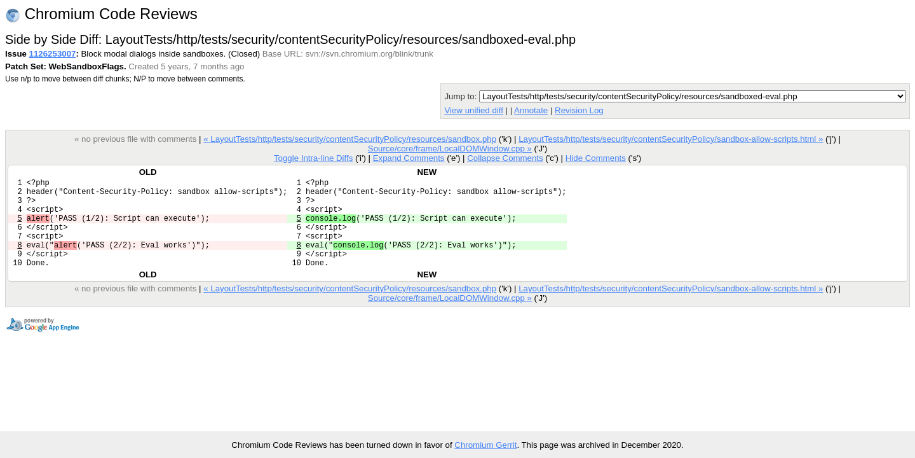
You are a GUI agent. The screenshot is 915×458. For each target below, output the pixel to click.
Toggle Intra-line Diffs (313, 158)
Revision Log (579, 110)
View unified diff (473, 110)
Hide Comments (596, 158)
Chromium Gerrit (485, 445)
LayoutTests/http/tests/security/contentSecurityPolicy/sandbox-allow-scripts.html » (670, 139)
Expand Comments (409, 158)
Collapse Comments (505, 158)
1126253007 (52, 54)
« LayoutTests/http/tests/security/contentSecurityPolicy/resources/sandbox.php (349, 139)
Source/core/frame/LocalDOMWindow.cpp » (450, 148)
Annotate (531, 110)
